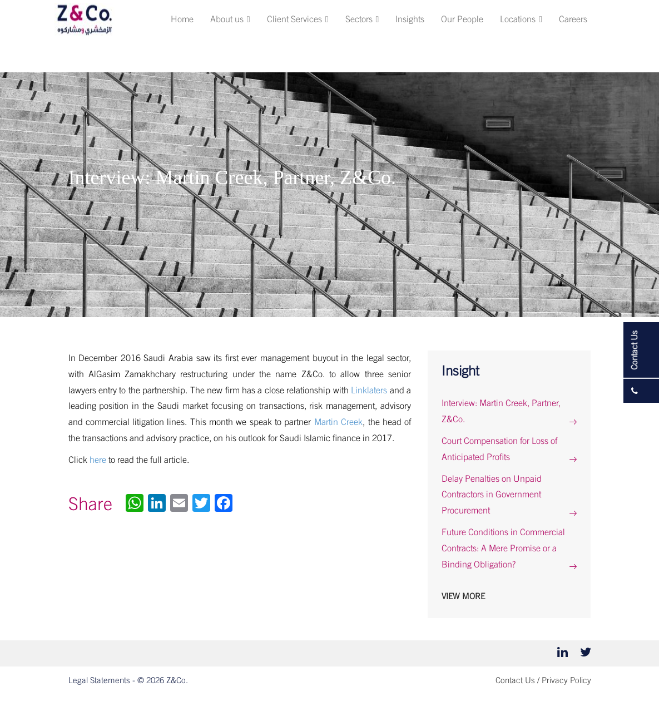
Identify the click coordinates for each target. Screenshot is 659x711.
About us (230, 19)
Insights (409, 19)
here (98, 460)
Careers (573, 19)
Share (90, 505)
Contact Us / (517, 681)
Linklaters (369, 390)
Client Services (298, 19)
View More (463, 596)
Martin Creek (338, 422)
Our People (462, 19)
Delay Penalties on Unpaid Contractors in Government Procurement (492, 495)
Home (182, 19)
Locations (521, 19)
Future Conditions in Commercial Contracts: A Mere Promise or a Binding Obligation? (503, 548)
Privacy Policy (566, 681)
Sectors (362, 19)
